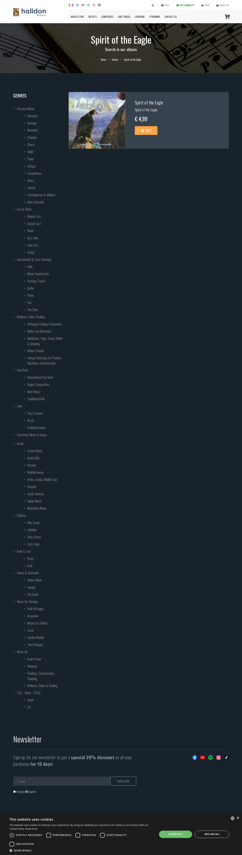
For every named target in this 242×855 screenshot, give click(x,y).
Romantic (32, 130)
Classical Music (25, 108)
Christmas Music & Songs (32, 434)
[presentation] (42, 809)
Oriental (31, 486)
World (20, 443)
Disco (30, 558)
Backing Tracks (36, 280)
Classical (32, 115)
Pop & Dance (35, 413)
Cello (30, 266)
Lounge (31, 587)
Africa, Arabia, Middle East (42, 479)
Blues (30, 230)
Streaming (154, 17)
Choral (30, 144)
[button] (81, 850)
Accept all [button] (176, 834)
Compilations (34, 173)
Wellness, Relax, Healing (31, 316)
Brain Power (34, 658)
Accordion (32, 615)
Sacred (31, 187)
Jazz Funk (32, 237)
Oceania (31, 465)
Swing (30, 252)
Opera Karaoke (35, 201)
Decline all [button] (212, 834)
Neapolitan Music (37, 508)
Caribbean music (36, 427)
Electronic (32, 594)
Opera (30, 180)
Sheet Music (124, 17)
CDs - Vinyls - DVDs (29, 692)
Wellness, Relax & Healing (42, 685)
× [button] (237, 818)
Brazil (30, 420)
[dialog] (121, 834)
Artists (92, 17)
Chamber (32, 137)
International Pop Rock (40, 377)
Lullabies (32, 529)
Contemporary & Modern (41, 194)
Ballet (30, 151)
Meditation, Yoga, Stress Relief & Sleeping (45, 341)
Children (21, 515)
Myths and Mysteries (39, 331)
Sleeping (32, 666)
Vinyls (30, 699)
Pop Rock (22, 370)
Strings (31, 166)
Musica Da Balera (37, 623)
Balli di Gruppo (35, 608)
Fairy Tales (33, 544)
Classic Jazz (34, 223)
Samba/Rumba (35, 637)
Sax (29, 302)
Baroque (32, 123)
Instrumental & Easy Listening (34, 259)
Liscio (30, 630)
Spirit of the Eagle (149, 102)
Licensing (140, 17)
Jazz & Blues (24, 209)
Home (103, 59)
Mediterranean (35, 472)
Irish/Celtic (33, 457)
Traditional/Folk (36, 398)
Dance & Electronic (28, 572)
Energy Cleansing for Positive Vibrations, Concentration (44, 360)
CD (29, 707)
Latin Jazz (32, 245)
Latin (19, 406)
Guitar (30, 288)
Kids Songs (33, 522)
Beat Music (33, 391)
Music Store (77, 17)
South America (35, 493)
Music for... (23, 651)
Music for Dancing (27, 601)
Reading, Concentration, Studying (40, 676)
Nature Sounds (35, 350)
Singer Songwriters (38, 384)
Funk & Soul (24, 551)
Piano (30, 158)
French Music (34, 450)
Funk (30, 565)
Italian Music (34, 501)
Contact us (171, 17)
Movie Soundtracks (38, 273)
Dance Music (34, 579)
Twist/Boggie (35, 644)
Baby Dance (34, 536)
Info (146, 130)
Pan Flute (32, 309)
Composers (107, 17)
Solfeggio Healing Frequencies (44, 324)
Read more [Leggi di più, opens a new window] (31, 828)
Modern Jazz (34, 216)
